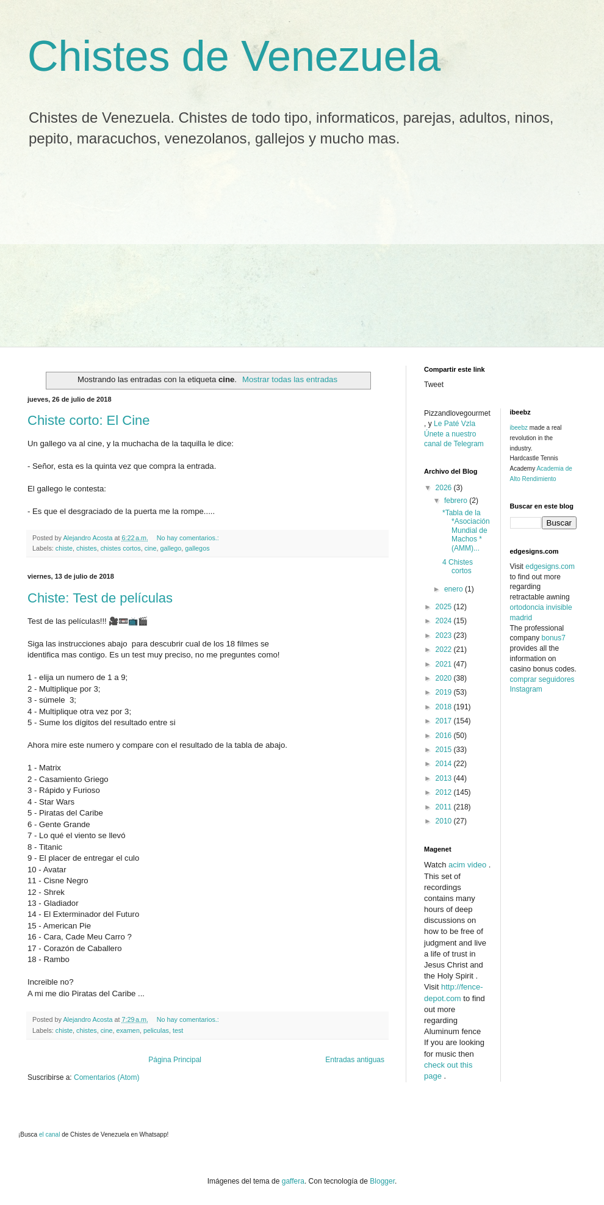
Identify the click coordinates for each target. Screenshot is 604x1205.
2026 (445, 487)
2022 (445, 649)
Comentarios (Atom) (106, 1077)
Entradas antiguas (354, 1059)
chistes (86, 548)
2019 (445, 692)
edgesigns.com (550, 566)
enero (454, 589)
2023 (445, 635)
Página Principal (174, 1059)
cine (151, 548)
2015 (445, 749)
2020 (445, 678)
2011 (445, 807)
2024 (445, 621)
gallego (170, 548)
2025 (445, 606)
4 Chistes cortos (457, 566)
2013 (445, 778)
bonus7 (554, 638)
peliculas (156, 1030)
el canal (50, 1134)
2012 (445, 792)
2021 (445, 664)
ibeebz (519, 427)
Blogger (382, 1181)
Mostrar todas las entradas (289, 379)
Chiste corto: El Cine (88, 420)
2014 (445, 763)
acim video (467, 864)
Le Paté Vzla (454, 423)
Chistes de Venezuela (233, 56)
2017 (445, 721)
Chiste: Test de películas (100, 598)
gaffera (293, 1181)
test (178, 1030)
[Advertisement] (302, 255)
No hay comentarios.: (189, 537)
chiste (64, 548)
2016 (445, 735)
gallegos (197, 548)
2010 (445, 821)
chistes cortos (121, 548)
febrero (456, 500)
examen (127, 1030)
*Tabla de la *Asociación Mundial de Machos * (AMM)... (466, 530)
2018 (445, 707)
